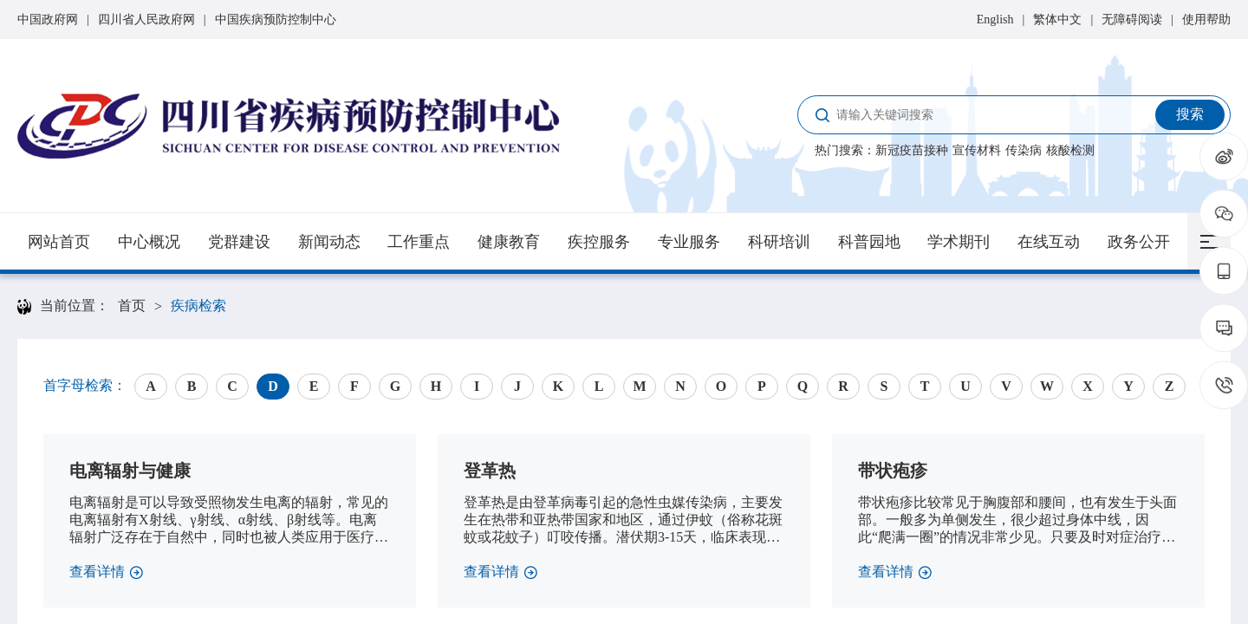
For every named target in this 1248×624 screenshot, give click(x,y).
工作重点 (418, 241)
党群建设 (239, 241)
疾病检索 (198, 305)
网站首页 (59, 241)
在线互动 (1048, 241)
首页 (132, 305)
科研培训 (779, 241)
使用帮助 (1206, 19)
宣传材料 (976, 150)
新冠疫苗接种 (911, 150)
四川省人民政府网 (146, 19)
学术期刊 (958, 241)
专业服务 (689, 241)
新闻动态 (329, 241)
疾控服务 (599, 241)
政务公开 (1139, 241)
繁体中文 (1057, 19)
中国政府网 (47, 19)
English (995, 19)
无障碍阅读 (1132, 19)
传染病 (1023, 150)
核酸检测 (1070, 150)
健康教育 (509, 241)
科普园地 (869, 241)
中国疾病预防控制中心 (275, 19)
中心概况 (149, 241)
